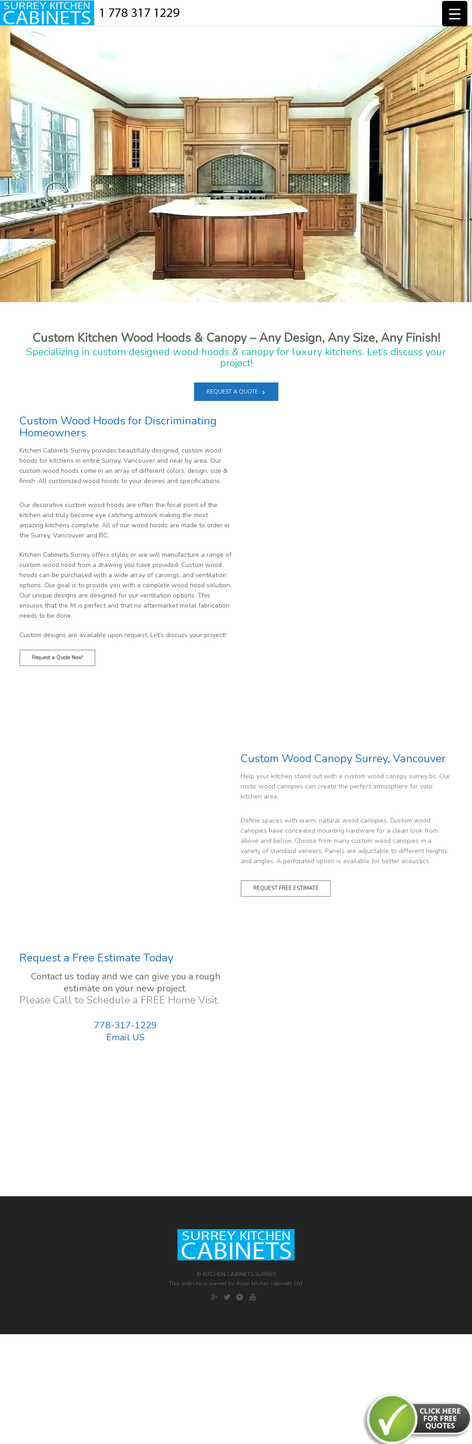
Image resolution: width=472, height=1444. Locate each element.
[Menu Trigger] (454, 13)
